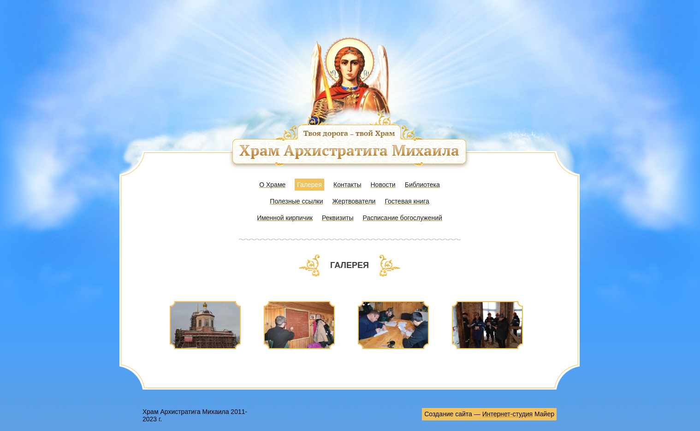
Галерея (309, 184)
